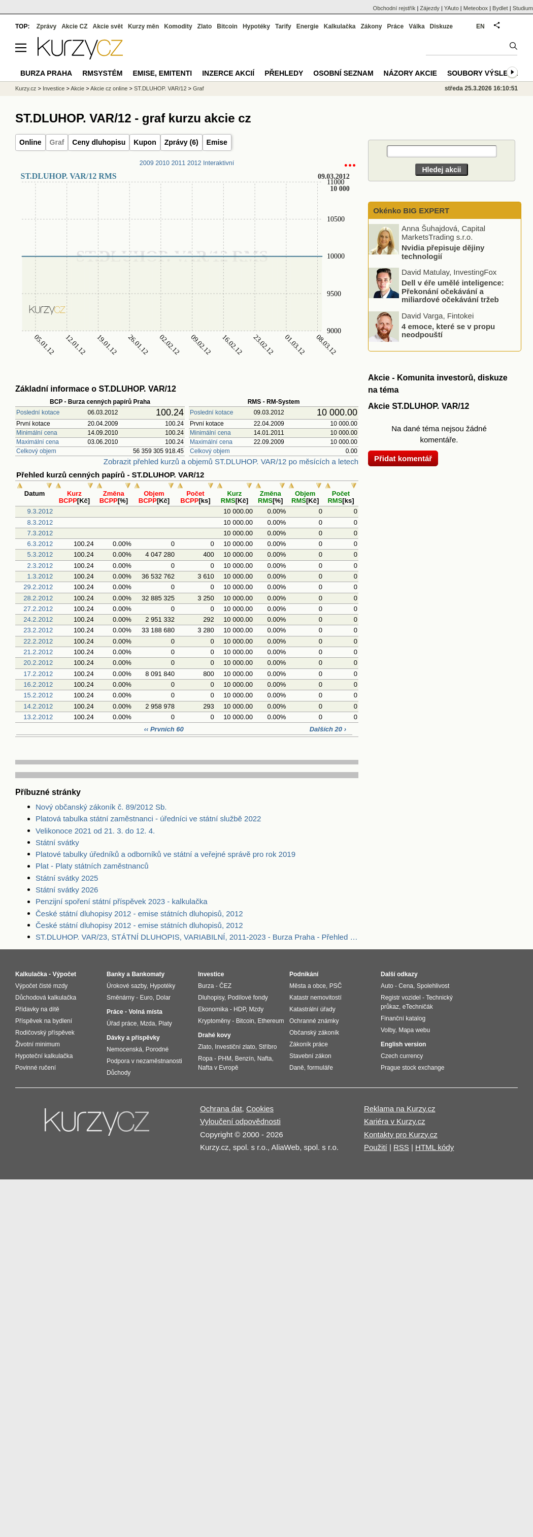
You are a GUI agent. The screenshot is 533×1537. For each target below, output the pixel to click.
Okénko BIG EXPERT (410, 210)
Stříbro (267, 1046)
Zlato (204, 26)
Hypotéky (256, 26)
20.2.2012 (38, 662)
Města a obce (307, 985)
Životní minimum (37, 1044)
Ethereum (270, 1020)
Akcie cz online (108, 88)
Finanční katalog (403, 1018)
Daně (296, 1067)
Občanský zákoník (314, 1032)
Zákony (371, 26)
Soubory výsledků (485, 73)
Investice (53, 88)
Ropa (205, 1058)
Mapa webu (414, 1030)
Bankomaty (147, 974)
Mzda (147, 1023)
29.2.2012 (38, 587)
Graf (57, 142)
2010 (162, 163)
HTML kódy (434, 1147)
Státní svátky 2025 (67, 878)
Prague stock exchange (412, 1067)
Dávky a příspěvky (133, 1037)
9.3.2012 (40, 511)
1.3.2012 (40, 576)
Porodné (157, 1049)
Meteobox (475, 8)
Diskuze (441, 26)
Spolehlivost (433, 985)
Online (30, 142)
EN (480, 26)
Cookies (260, 1108)
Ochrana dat (221, 1108)
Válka (416, 26)
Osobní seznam (343, 73)
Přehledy (283, 73)
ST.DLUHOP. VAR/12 (160, 88)
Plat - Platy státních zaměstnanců (92, 865)
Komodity (178, 26)
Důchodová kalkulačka (45, 997)
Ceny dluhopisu (98, 142)
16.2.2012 (38, 684)
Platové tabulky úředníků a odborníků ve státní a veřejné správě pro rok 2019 (165, 854)
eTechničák (418, 1006)
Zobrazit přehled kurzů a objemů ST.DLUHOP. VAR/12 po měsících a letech (231, 461)
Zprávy (46, 26)
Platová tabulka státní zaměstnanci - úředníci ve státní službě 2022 (148, 818)
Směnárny (121, 997)
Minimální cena (36, 432)
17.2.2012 (38, 674)
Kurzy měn (143, 26)
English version (403, 1044)
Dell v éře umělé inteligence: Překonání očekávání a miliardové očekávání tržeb (453, 291)
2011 (178, 163)
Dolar (163, 997)
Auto (387, 985)
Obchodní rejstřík (394, 8)
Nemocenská (124, 1049)
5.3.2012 (40, 554)
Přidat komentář (403, 458)
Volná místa (145, 1011)
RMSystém (102, 73)
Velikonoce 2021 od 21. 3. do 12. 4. (95, 830)
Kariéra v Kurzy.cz (394, 1121)
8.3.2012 (40, 522)
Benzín (244, 1058)
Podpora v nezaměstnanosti (144, 1061)
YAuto (451, 8)
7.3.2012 (40, 533)
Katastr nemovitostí (315, 997)
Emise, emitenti (162, 73)
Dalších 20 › (328, 729)
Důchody (118, 1072)
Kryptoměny (214, 1020)
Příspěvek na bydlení (43, 1020)
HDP (240, 1009)
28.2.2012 (38, 598)
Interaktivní (218, 163)
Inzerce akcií (228, 73)
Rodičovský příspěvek (45, 1032)
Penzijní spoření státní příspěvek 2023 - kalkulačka (122, 901)
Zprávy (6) (181, 142)
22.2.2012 (38, 641)
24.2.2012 (38, 619)
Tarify (283, 26)
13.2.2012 (38, 717)
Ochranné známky (314, 1020)
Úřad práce (122, 1023)
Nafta (264, 1058)
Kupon (145, 142)
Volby (388, 1030)
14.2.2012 (38, 706)
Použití (375, 1147)
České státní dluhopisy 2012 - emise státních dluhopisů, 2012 (139, 913)
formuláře (320, 1067)
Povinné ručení (35, 1067)
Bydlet (500, 8)
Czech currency (402, 1056)
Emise (217, 142)
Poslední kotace (37, 412)
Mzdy (256, 1009)
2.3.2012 (40, 565)
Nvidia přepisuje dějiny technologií (443, 252)
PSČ (335, 985)
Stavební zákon (310, 1056)
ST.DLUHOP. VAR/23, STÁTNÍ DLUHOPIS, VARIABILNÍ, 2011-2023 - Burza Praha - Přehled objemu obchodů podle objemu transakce (197, 937)
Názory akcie (410, 73)
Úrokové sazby (126, 985)
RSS (401, 1147)
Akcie (77, 88)
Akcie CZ (74, 26)
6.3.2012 (40, 544)
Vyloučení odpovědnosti (240, 1121)
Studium (523, 8)
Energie (307, 26)
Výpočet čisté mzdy (41, 985)
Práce (395, 26)
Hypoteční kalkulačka (44, 1056)
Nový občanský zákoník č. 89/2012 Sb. (101, 807)
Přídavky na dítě (37, 1009)
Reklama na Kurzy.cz (400, 1108)
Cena (405, 985)
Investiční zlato (235, 1046)
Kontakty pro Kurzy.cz (401, 1134)
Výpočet (64, 974)
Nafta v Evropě (218, 1067)
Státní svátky (57, 842)
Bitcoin (227, 26)
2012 (194, 163)
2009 (147, 163)
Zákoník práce (308, 1044)
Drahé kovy (214, 1035)
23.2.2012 (38, 630)
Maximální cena (37, 441)
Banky (116, 974)
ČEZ (225, 985)
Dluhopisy (211, 997)
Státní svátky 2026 (67, 889)
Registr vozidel (401, 997)
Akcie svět (108, 26)
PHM (224, 1058)
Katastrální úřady (312, 1009)
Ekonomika (213, 1009)
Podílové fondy (247, 997)
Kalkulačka (340, 26)
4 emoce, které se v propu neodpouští (448, 330)
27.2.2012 (38, 609)
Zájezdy (430, 8)
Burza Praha (46, 73)
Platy (165, 1023)
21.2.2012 (38, 652)
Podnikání (303, 974)
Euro (146, 997)
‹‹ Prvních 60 (164, 729)
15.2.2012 (38, 695)
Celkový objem (36, 451)
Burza (206, 985)
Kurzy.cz (25, 88)
